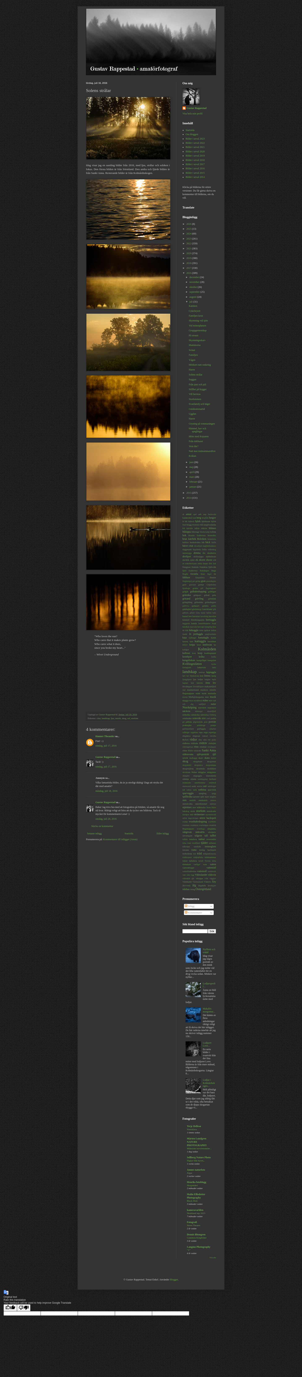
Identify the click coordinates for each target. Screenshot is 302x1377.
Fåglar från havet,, (195, 1160)
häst (214, 627)
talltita (185, 839)
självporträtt (203, 754)
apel (195, 514)
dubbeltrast (211, 556)
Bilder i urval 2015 (195, 172)
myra (191, 700)
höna (201, 630)
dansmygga (187, 553)
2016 (189, 273)
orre (204, 718)
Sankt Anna (209, 750)
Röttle (190, 750)
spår (202, 796)
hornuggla (211, 619)
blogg (189, 524)
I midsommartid (197, 409)
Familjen (193, 354)
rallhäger (186, 732)
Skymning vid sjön (198, 320)
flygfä (185, 574)
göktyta (185, 613)
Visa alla (213, 1258)
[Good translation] (10, 1307)
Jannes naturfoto (196, 1169)
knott (199, 645)
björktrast (206, 521)
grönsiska (198, 602)
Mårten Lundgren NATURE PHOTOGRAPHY (197, 1142)
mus (207, 697)
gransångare (211, 581)
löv (214, 682)
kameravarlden (195, 1210)
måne (205, 700)
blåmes (212, 528)
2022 (189, 243)
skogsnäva (198, 765)
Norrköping (189, 707)
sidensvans (187, 754)
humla (194, 623)
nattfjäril (202, 704)
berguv (212, 517)
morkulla (212, 693)
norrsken (202, 707)
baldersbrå (187, 517)
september (194, 291)
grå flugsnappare (208, 588)
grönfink (212, 598)
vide (188, 875)
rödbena (186, 743)
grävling (199, 598)
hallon (208, 613)
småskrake (186, 783)
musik (118, 718)
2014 (189, 497)
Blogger (174, 1279)
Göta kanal (200, 613)
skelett (213, 758)
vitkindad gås (188, 878)
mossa (184, 697)
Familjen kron (196, 315)
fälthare (186, 577)
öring (192, 889)
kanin (213, 637)
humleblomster (204, 623)
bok (184, 535)
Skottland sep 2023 (196, 1213)
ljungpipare (187, 679)
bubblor (185, 542)
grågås (185, 591)
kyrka (213, 664)
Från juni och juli (197, 384)
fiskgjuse (186, 567)
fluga (213, 570)
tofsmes (212, 843)
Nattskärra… (193, 1129)
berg (199, 517)
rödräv (203, 743)
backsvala (212, 514)
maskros (204, 689)
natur (213, 704)
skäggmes (211, 772)
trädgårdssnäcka (209, 854)
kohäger (185, 649)
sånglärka (211, 828)
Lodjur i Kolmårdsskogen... (209, 1082)
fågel (209, 574)
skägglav (202, 772)
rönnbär (203, 746)
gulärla (205, 605)
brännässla (212, 539)
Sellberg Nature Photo (199, 1157)
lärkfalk (200, 683)
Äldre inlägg (162, 833)
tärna (214, 861)
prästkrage (201, 725)
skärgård (185, 776)
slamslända (211, 775)
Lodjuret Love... (207, 1044)
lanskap (202, 672)
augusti (193, 296)
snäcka (199, 786)
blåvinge (195, 532)
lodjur (200, 679)
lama (214, 667)
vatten (213, 864)
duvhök (185, 560)
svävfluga (201, 829)
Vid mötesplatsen (197, 325)
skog (124, 718)
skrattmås (200, 768)
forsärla (194, 573)
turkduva (193, 860)
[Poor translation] (23, 1307)
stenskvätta (187, 803)
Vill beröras (194, 394)
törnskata (186, 864)
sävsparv (212, 832)
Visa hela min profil (192, 113)
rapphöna (194, 732)
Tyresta (208, 861)
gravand (192, 585)
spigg (214, 793)
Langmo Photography (198, 1246)
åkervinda (186, 885)
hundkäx (185, 627)
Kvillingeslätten (192, 663)
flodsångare (204, 570)
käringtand (186, 667)
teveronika (211, 839)
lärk (192, 683)
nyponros (212, 707)
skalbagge (193, 758)
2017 (189, 268)
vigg (192, 875)
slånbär (185, 779)
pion (205, 722)
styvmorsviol (211, 814)
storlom (134, 718)
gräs (214, 595)
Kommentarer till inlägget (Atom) (120, 839)
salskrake (197, 750)
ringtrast (196, 736)
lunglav (207, 679)
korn (194, 653)
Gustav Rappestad (105, 757)
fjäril (184, 570)
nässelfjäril (211, 711)
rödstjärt (212, 743)
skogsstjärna (188, 768)
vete (184, 875)
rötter (184, 750)
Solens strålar (195, 374)
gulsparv (195, 605)
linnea (207, 675)
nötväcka (204, 714)
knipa (192, 644)
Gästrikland (207, 609)
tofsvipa (186, 846)
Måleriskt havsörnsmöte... (199, 1148)
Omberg (213, 715)
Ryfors (185, 739)
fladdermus (193, 570)
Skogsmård (192, 1185)
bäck (208, 542)
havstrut (196, 616)
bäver (185, 545)
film (210, 563)
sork (195, 789)
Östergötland (203, 889)
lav (187, 676)
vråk (206, 878)
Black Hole (192, 1201)
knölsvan (207, 644)
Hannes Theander (105, 736)
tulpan (184, 861)
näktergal (199, 711)
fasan (205, 563)
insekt (184, 634)
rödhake (194, 743)
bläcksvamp (205, 532)
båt (203, 542)
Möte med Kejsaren (199, 436)
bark (194, 518)
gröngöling (187, 602)
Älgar (189, 1173)
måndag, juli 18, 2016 (106, 790)
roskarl (205, 736)
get (193, 581)
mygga (185, 700)
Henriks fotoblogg (196, 1182)
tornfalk (197, 846)
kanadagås (203, 637)
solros (189, 790)
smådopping (203, 779)
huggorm (186, 623)
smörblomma (200, 783)
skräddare (211, 768)
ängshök (202, 885)
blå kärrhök (187, 528)
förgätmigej (187, 581)
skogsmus (211, 761)
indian (213, 630)
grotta (195, 588)
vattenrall (202, 871)
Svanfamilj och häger (199, 403)
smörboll (212, 783)
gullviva (185, 606)
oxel (208, 718)
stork (192, 811)
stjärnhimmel (201, 803)
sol (128, 718)
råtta (205, 740)
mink (198, 693)
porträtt (212, 721)
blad (184, 525)
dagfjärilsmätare (209, 546)
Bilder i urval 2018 (195, 160)
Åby (214, 881)
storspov (185, 814)
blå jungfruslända (208, 524)
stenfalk (192, 800)
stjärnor (213, 804)
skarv (200, 758)
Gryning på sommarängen (202, 423)
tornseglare (210, 846)
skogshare (197, 761)
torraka (185, 850)
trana (194, 849)
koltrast (186, 653)
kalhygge (192, 638)
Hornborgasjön (197, 620)
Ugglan (192, 413)
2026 (189, 224)
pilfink (189, 722)
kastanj (185, 641)
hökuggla (194, 630)
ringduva (186, 736)
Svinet (192, 350)
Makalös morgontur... (209, 1010)
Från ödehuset (196, 441)
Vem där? (193, 446)
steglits (213, 796)
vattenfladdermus (189, 871)
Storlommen (195, 399)
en (183, 563)
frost (203, 574)
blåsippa (186, 531)
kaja (184, 637)
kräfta (213, 657)
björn (213, 521)
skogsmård (186, 765)
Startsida (129, 833)
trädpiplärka (198, 857)
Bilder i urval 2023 (195, 138)
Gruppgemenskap (198, 330)
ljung (213, 675)
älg (194, 885)
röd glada (212, 740)
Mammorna (194, 345)
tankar (202, 839)
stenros (213, 800)
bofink (213, 532)
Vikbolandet (201, 874)
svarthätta (212, 822)
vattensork (212, 871)
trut (194, 854)
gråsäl (207, 595)
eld (214, 560)
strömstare (199, 814)
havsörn (212, 616)
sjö (214, 754)
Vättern (207, 881)
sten (184, 800)
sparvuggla (188, 793)
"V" (189, 1250)
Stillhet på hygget (198, 389)
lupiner (185, 683)
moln (204, 693)
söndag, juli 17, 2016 (106, 745)
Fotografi (192, 1222)
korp (200, 653)
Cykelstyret (194, 310)
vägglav (213, 878)
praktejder (187, 725)
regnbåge (212, 732)
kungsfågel (201, 660)
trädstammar (210, 857)
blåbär (196, 528)
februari (193, 481)
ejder (192, 560)
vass (205, 864)
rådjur (193, 739)
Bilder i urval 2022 (195, 142)
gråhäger (212, 591)
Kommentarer (193, 912)
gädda (213, 606)
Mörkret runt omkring (200, 364)
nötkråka (186, 714)
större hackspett (207, 818)
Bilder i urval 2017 (195, 164)
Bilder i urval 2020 (195, 151)
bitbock (191, 521)
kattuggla (200, 641)
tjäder (204, 842)
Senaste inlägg (94, 833)
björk (197, 521)
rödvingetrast (187, 747)
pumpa (213, 725)
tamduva (193, 839)
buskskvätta (195, 542)
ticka (184, 843)
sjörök (185, 758)
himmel (185, 620)
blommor (196, 525)
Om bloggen (192, 134)
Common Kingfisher (197, 1237)
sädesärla (199, 832)
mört (210, 700)
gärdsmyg (196, 609)
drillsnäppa (199, 556)
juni (191, 462)
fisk (214, 563)
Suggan (192, 379)
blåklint (204, 528)
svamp (185, 822)
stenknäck (202, 800)
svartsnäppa (203, 825)
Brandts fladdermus (197, 535)
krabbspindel (210, 653)
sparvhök (212, 789)
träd (199, 853)
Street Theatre (193, 1225)
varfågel (197, 864)
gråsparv (197, 595)
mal (183, 690)
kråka (201, 656)
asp (204, 514)
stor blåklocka (199, 807)
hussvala (193, 627)
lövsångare (187, 686)
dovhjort (186, 556)
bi (183, 521)
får (215, 574)
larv (184, 676)
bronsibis (212, 535)
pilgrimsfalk (198, 722)
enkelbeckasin (191, 563)
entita (200, 563)
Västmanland (198, 882)
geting (197, 581)
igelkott (207, 630)
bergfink (205, 518)
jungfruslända (210, 634)
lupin (214, 679)
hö (183, 630)
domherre (211, 553)
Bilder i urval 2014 (195, 177)
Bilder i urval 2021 (195, 147)
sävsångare (187, 835)
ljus (112, 718)
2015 (189, 492)
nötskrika (195, 714)
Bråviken (201, 538)
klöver (185, 645)
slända (193, 779)
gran (203, 581)
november (194, 282)
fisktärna (203, 567)
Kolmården (207, 649)
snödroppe (212, 786)
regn (206, 732)
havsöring (204, 616)
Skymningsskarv (197, 340)
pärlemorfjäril (188, 729)
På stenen (193, 335)
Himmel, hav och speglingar (197, 430)
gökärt (192, 613)
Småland (212, 779)
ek (197, 559)
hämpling (208, 627)
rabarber (212, 729)
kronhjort (187, 656)
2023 (189, 238)
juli (191, 301)
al (183, 514)
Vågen (192, 359)
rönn (196, 746)
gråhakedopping (198, 591)
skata (207, 757)
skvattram (186, 772)
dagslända (197, 549)
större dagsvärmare (190, 818)
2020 (189, 253)
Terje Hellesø (194, 1126)
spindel (196, 796)
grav (184, 584)
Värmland (186, 881)
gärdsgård (186, 609)
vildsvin (212, 874)
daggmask (187, 549)
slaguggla (197, 775)
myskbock (198, 700)
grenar (201, 584)
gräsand (186, 598)
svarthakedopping (198, 821)
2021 (189, 248)
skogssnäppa (211, 765)
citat (99, 718)
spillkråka (187, 796)
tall (206, 835)
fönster (213, 577)
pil (183, 722)
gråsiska (186, 595)
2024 (189, 233)
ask (199, 514)
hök (186, 630)
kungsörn (212, 660)
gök (214, 609)
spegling (203, 793)
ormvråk (196, 718)
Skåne (194, 772)
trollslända (187, 853)
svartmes (186, 825)
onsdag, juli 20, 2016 (106, 818)
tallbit (213, 835)
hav (190, 616)
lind (201, 675)
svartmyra (194, 825)
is (190, 633)
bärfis (213, 542)
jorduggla (198, 634)
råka (200, 740)
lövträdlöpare (198, 686)
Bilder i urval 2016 (195, 168)
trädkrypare (187, 857)
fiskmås (195, 567)
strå (191, 814)
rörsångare (212, 747)
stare (207, 796)
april (192, 472)
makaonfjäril (210, 686)
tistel (189, 843)
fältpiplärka (200, 577)
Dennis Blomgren (196, 1234)
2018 (189, 263)
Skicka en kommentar (102, 826)
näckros (186, 711)
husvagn (200, 627)
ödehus (186, 889)
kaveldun (212, 641)
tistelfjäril (196, 843)
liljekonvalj (194, 676)
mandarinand (193, 689)
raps (201, 732)
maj (191, 467)
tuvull (200, 861)
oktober (193, 287)
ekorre (202, 559)
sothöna (202, 789)
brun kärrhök (189, 538)
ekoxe (209, 559)
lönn (208, 682)
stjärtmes (186, 807)
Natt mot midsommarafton (202, 451)
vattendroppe (188, 867)
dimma (197, 552)
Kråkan (192, 455)
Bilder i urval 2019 (195, 155)
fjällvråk (212, 567)
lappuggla (211, 672)
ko (215, 644)
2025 (189, 228)
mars (192, 476)
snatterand (186, 786)
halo (214, 613)
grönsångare (210, 602)
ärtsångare (212, 885)
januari (193, 486)
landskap (106, 718)
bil (186, 521)
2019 (189, 258)
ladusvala (201, 667)
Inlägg (189, 906)
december (194, 277)
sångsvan (187, 832)
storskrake (211, 811)
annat (188, 514)
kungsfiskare (188, 660)
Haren (192, 369)
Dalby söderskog (209, 549)
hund (214, 623)
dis (204, 553)
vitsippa (199, 878)
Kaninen (193, 305)
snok (194, 786)
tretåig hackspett (207, 850)
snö (205, 786)
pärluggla (201, 728)
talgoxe (198, 835)
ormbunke (187, 718)
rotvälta (213, 736)
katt (191, 641)
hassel (185, 616)
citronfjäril (198, 546)
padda (213, 718)
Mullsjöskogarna (196, 697)
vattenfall (211, 867)
